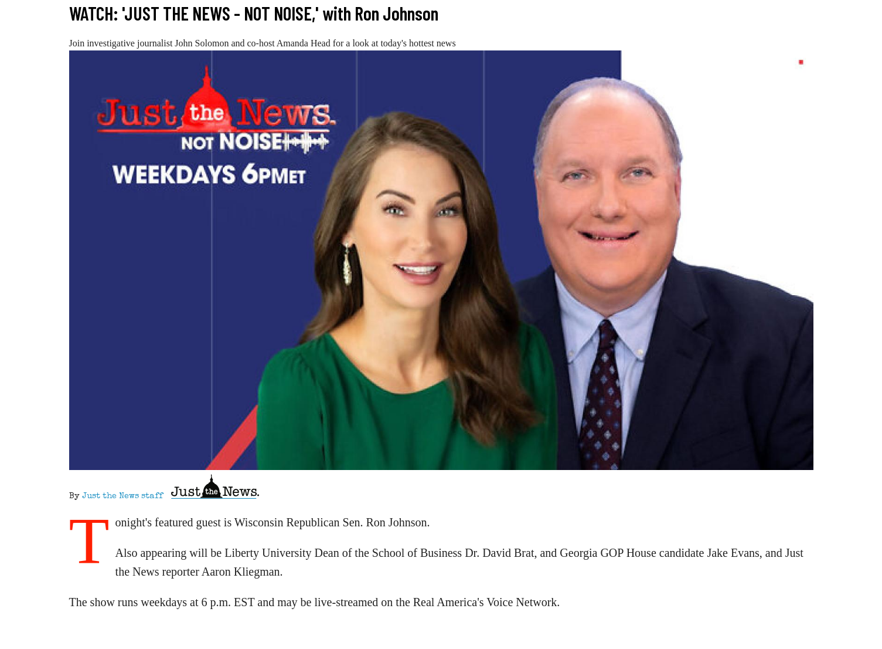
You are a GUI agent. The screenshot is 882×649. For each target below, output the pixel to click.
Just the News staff (122, 496)
